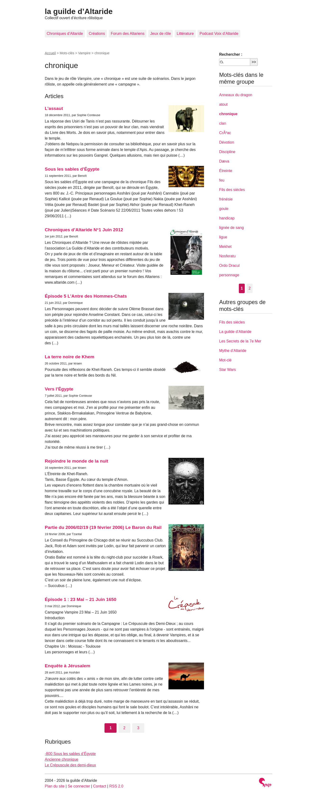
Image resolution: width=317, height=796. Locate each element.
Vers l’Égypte (59, 389)
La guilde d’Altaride (235, 332)
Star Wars (227, 370)
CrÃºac (225, 133)
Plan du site (55, 786)
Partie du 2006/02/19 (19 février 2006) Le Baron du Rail (103, 527)
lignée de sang (231, 228)
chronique (228, 114)
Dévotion (226, 142)
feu (221, 180)
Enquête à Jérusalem (67, 665)
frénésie (226, 199)
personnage (229, 275)
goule (223, 209)
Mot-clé (225, 360)
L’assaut (54, 108)
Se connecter (79, 786)
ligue (223, 237)
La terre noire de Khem (69, 356)
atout (223, 104)
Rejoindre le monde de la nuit (76, 461)
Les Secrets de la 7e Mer (240, 341)
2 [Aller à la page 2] (124, 728)
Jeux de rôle (160, 34)
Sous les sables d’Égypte (72, 169)
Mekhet (225, 247)
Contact (99, 786)
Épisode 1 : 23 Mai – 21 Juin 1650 (80, 599)
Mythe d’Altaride (232, 351)
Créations (97, 34)
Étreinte (225, 171)
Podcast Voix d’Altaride (218, 34)
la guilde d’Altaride (79, 11)
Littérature (185, 34)
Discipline (227, 152)
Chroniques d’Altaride (65, 34)
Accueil (50, 53)
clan (222, 123)
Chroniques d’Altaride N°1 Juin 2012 (84, 229)
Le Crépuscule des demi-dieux (70, 765)
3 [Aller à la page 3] (138, 728)
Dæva (224, 161)
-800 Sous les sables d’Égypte (70, 754)
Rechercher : (230, 54)
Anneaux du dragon (235, 95)
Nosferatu (227, 256)
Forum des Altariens (127, 34)
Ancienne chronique (61, 759)
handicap (227, 218)
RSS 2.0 (116, 786)
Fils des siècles (232, 190)
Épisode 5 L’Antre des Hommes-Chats (86, 296)
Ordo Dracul (229, 266)
